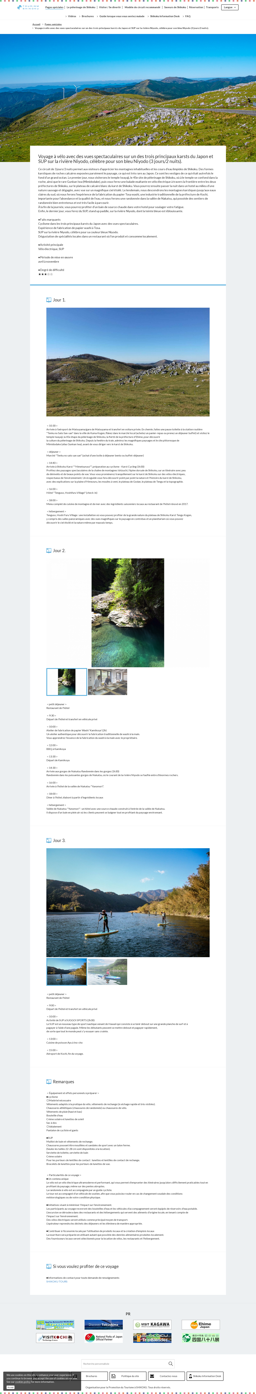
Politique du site (130, 1376)
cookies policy (23, 1381)
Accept (11, 1387)
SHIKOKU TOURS (56, 1281)
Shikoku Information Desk (207, 1376)
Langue (228, 7)
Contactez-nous (168, 1376)
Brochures (91, 1376)
